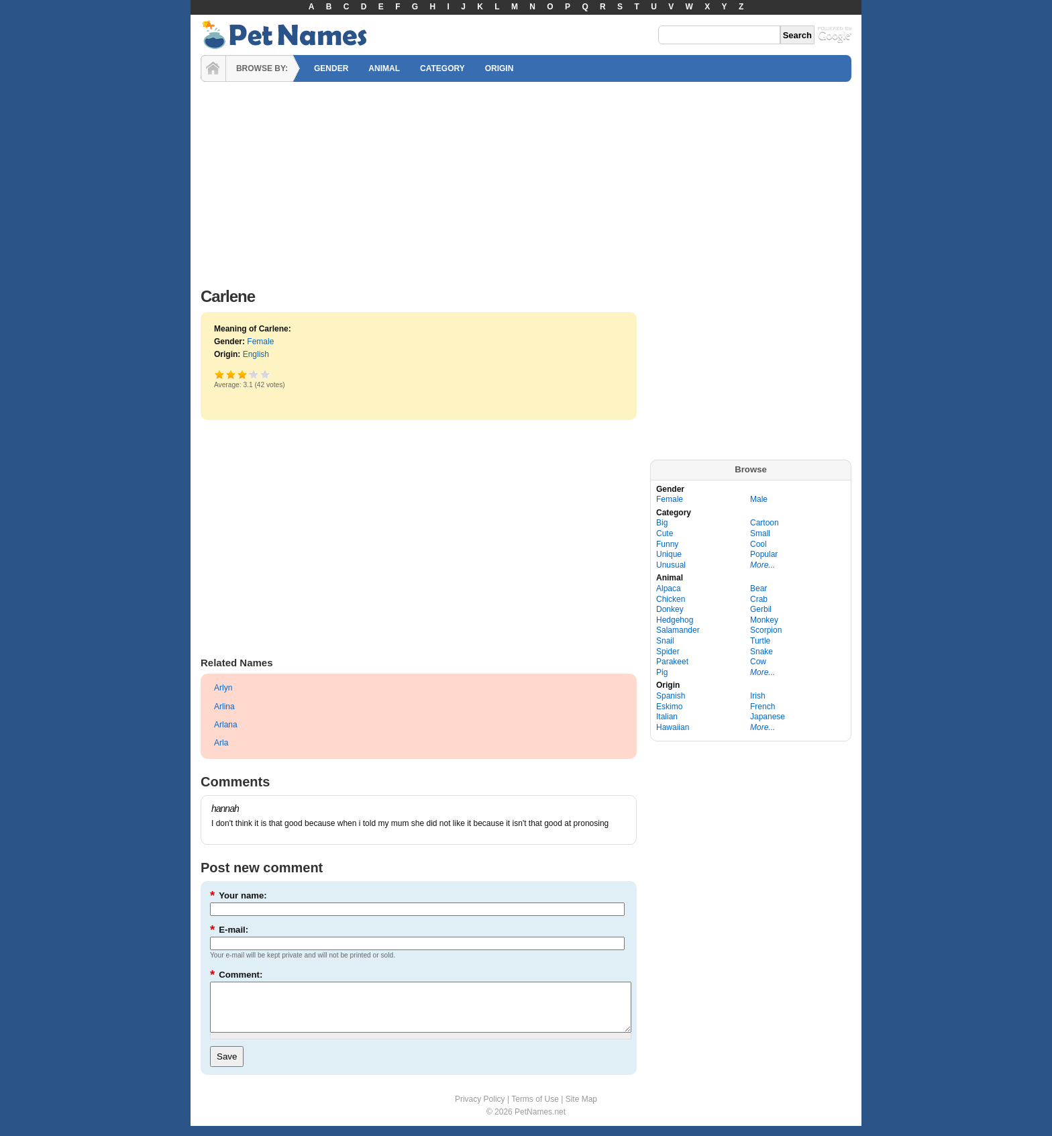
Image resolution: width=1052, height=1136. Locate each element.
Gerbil (761, 609)
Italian (667, 716)
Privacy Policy (480, 1109)
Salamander (678, 630)
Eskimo (669, 706)
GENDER (331, 68)
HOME (213, 68)
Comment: (236, 975)
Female (260, 341)
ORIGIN (499, 68)
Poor (219, 374)
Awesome (265, 374)
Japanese (767, 716)
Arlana (226, 724)
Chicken (670, 599)
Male (759, 499)
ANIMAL (384, 68)
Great (249, 374)
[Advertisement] (526, 181)
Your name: (238, 895)
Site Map (581, 1109)
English (256, 354)
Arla (221, 742)
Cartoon (764, 522)
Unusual (671, 565)
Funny (667, 544)
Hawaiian (672, 727)
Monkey (764, 620)
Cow (758, 661)
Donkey (670, 609)
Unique (669, 554)
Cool (758, 544)
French (762, 706)
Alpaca (668, 588)
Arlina (224, 706)
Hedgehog (674, 620)
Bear (758, 588)
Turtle (760, 641)
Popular (764, 554)
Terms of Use (535, 1109)
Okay (231, 374)
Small (760, 533)
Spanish (670, 696)
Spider (668, 651)
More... (762, 565)
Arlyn (223, 687)
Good (242, 374)
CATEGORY (442, 68)
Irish (758, 696)
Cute (664, 533)
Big (662, 522)
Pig (662, 672)
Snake (761, 651)
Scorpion (766, 630)
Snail (665, 641)
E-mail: (229, 930)
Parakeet (672, 661)
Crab (759, 599)
